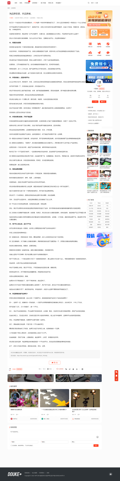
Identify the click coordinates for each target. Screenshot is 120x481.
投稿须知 (27, 472)
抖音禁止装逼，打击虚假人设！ (97, 110)
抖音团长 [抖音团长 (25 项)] (99, 211)
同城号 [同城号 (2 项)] (107, 203)
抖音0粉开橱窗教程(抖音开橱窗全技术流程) (105, 142)
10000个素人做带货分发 (95, 120)
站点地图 (34, 472)
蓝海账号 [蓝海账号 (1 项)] (91, 227)
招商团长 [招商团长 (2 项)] (107, 216)
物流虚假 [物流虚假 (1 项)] (91, 222)
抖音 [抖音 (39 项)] (107, 208)
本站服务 (59, 3)
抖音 (35, 22)
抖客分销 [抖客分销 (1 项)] (99, 208)
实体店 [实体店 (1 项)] (99, 205)
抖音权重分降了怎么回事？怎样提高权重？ (70, 425)
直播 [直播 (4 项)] (91, 224)
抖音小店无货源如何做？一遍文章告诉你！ (105, 154)
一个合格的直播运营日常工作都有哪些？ (45, 425)
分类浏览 (35, 3)
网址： (62, 456)
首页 (16, 3)
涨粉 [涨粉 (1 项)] (99, 219)
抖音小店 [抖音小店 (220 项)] (107, 211)
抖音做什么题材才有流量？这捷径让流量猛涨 (92, 191)
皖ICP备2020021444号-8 (57, 475)
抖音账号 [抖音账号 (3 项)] (99, 216)
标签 (48, 472)
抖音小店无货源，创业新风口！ (92, 154)
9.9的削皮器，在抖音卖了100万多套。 (105, 179)
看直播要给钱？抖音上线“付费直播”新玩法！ (105, 191)
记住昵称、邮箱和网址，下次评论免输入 (22, 459)
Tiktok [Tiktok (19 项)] (99, 203)
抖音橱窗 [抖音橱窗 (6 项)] (99, 213)
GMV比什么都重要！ (94, 123)
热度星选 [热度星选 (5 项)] (107, 219)
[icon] (110, 474)
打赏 (48, 387)
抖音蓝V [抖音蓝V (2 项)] (91, 216)
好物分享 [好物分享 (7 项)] (91, 205)
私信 (103, 101)
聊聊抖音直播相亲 (16, 424)
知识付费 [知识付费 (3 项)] (107, 224)
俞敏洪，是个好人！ (93, 114)
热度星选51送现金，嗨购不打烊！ (92, 179)
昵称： (13, 456)
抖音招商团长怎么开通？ (92, 167)
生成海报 (58, 387)
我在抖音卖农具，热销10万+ (96, 117)
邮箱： (38, 456)
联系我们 (41, 472)
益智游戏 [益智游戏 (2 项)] (107, 222)
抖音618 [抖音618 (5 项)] (91, 211)
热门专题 (44, 3)
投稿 (109, 2)
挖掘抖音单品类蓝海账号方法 (92, 142)
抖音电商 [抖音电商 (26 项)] (107, 213)
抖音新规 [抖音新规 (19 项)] (91, 213)
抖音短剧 (27, 3)
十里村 (11, 18)
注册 (103, 3)
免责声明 (47, 475)
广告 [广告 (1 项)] (107, 205)
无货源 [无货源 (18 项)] (91, 219)
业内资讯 (32, 18)
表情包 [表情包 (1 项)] (99, 227)
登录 (99, 3)
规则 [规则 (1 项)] (107, 227)
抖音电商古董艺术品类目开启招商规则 (105, 167)
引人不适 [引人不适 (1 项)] (91, 208)
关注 (95, 101)
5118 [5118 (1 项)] (91, 203)
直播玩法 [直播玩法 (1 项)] (99, 224)
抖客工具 (51, 3)
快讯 (21, 3)
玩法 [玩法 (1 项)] (99, 222)
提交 (78, 459)
